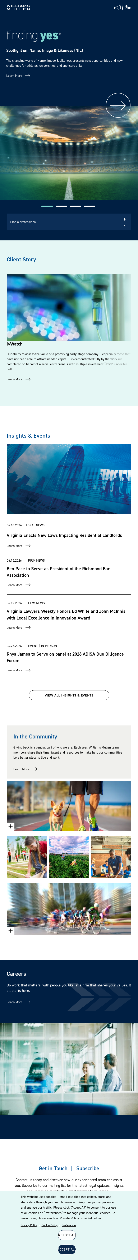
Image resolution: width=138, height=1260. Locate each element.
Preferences (69, 1225)
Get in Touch (53, 1168)
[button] (47, 206)
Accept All (67, 1249)
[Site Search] (116, 8)
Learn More (14, 75)
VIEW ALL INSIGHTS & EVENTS (69, 695)
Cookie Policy (49, 1225)
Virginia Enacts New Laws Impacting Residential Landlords (64, 535)
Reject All (67, 1235)
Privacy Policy (29, 1225)
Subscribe (87, 1168)
